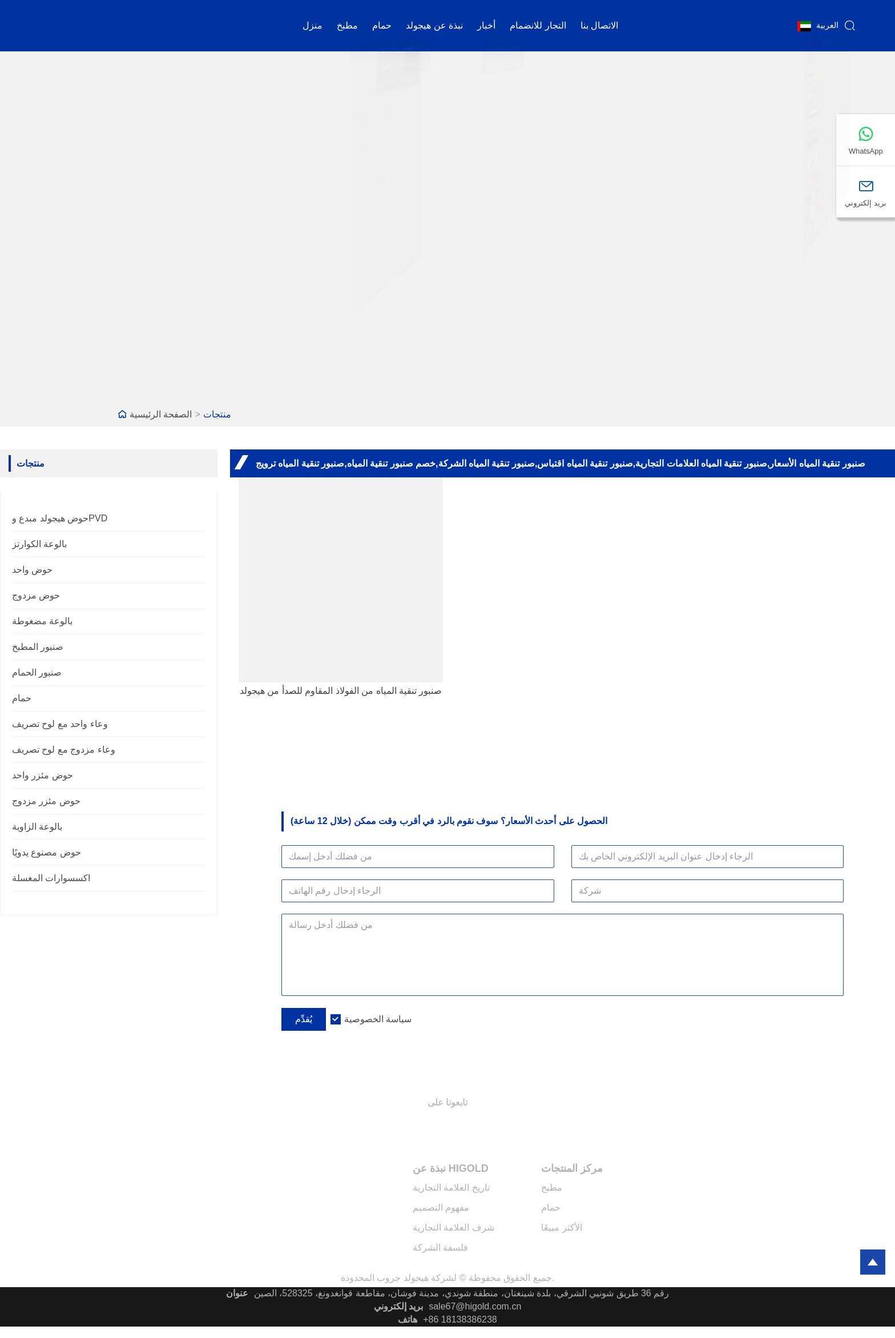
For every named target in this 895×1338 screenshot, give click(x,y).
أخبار (486, 25)
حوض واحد (32, 569)
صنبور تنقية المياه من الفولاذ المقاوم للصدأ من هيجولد (341, 691)
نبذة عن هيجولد (434, 25)
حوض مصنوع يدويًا (46, 852)
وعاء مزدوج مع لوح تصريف (63, 749)
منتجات (217, 414)
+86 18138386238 (460, 1319)
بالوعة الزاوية (37, 826)
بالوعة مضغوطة (42, 621)
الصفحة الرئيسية (161, 414)
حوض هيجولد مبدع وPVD (59, 518)
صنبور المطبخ (37, 647)
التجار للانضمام (538, 25)
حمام (382, 25)
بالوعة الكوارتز (39, 544)
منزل (312, 25)
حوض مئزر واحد (42, 775)
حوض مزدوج (36, 595)
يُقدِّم (303, 1019)
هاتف (407, 1319)
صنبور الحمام (37, 672)
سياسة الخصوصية (378, 1019)
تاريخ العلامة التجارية (451, 1187)
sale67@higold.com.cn (475, 1306)
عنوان (237, 1293)
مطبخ (347, 25)
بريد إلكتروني (398, 1306)
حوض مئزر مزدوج (46, 801)
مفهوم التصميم (441, 1207)
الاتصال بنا (599, 25)
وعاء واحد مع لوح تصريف (60, 724)
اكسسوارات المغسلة (51, 878)
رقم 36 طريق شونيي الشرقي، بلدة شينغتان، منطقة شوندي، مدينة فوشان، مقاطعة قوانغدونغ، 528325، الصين (461, 1293)
